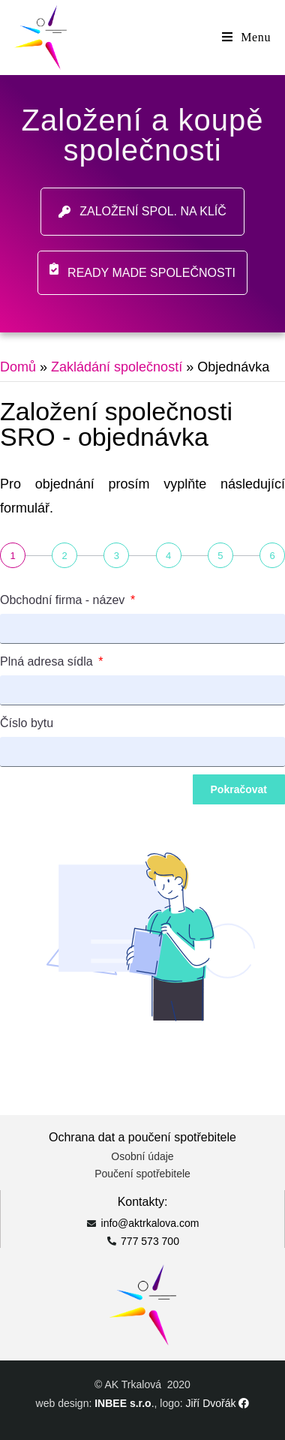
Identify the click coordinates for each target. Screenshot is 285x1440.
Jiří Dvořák (218, 1403)
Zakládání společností (116, 366)
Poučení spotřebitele (142, 1174)
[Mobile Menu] (246, 37)
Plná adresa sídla (48, 661)
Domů (18, 366)
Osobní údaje (142, 1156)
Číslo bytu (26, 723)
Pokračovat (239, 789)
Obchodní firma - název (64, 600)
